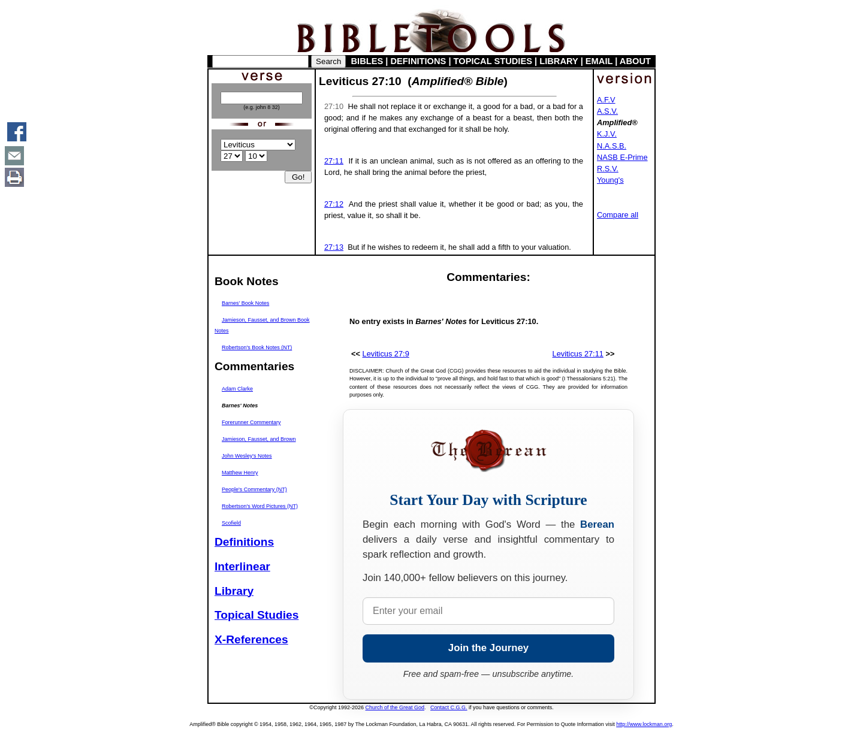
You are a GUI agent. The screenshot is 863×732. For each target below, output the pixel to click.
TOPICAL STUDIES (493, 61)
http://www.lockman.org (644, 724)
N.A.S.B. (611, 145)
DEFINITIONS (418, 61)
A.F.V (606, 99)
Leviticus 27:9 (386, 353)
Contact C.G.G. (448, 707)
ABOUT (635, 61)
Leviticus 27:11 (578, 353)
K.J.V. (607, 133)
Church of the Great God (395, 707)
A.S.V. (607, 111)
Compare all (617, 214)
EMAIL (599, 61)
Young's (610, 180)
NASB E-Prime (622, 157)
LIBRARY (558, 61)
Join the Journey (488, 648)
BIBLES (367, 61)
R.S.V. (607, 168)
